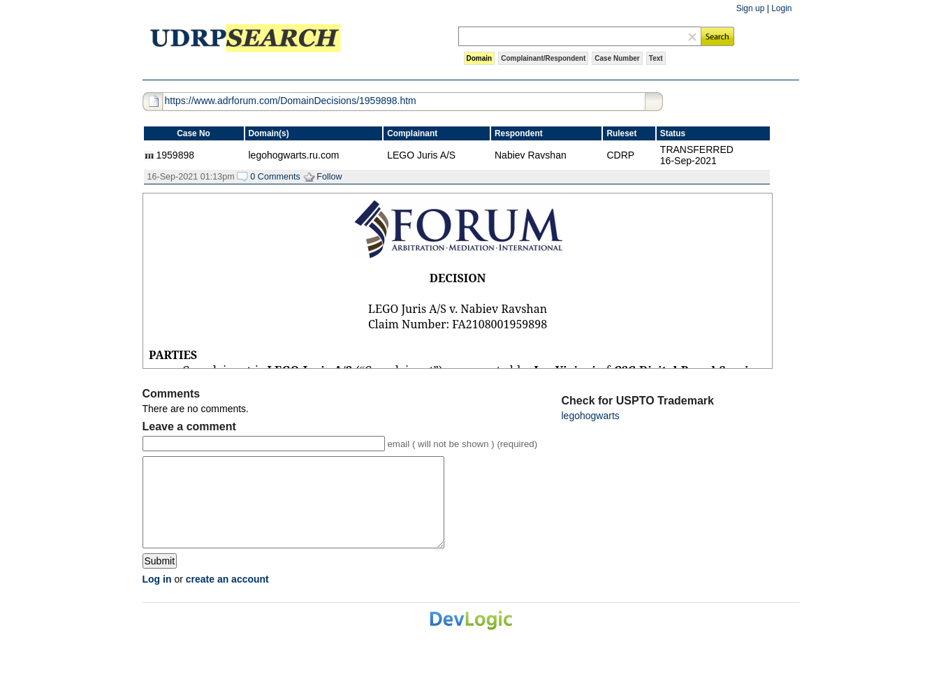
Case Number (616, 58)
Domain (480, 58)
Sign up (750, 8)
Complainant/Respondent (543, 58)
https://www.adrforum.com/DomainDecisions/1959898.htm (290, 100)
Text (656, 58)
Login (781, 8)
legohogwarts (591, 415)
